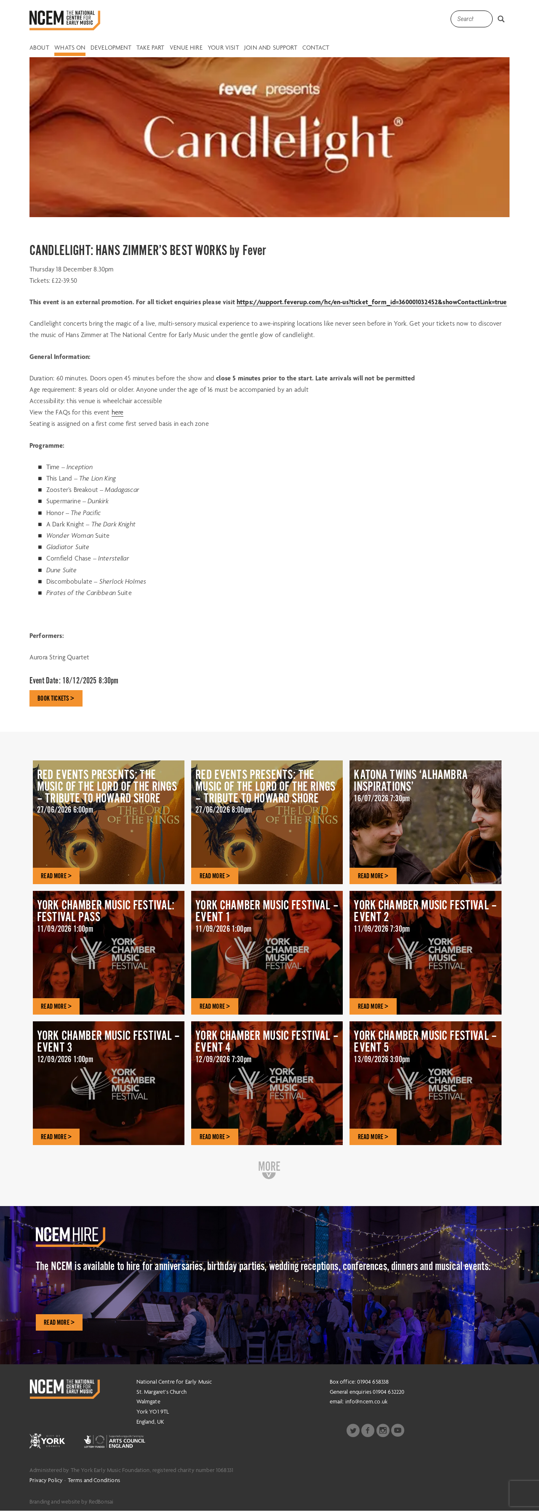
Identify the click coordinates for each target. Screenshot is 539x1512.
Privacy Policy (46, 1480)
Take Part (150, 48)
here (118, 412)
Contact (315, 48)
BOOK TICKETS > (56, 698)
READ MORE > (56, 876)
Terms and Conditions (94, 1480)
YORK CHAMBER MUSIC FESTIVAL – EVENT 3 (108, 1050)
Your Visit (223, 48)
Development (111, 48)
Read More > (59, 1323)
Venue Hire (186, 48)
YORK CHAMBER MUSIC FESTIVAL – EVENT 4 (267, 1050)
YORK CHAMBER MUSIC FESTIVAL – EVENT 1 (267, 920)
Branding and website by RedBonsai (71, 1502)
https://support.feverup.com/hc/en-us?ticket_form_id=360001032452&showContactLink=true (372, 302)
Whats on (69, 48)
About (39, 48)
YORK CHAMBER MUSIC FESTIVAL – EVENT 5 (425, 1050)
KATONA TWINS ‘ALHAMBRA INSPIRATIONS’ (425, 789)
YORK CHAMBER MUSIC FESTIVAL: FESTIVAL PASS (108, 920)
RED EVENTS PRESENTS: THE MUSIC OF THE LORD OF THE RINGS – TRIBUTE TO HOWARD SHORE (108, 802)
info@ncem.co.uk (366, 1402)
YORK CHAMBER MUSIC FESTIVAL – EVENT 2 (425, 920)
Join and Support (270, 48)
